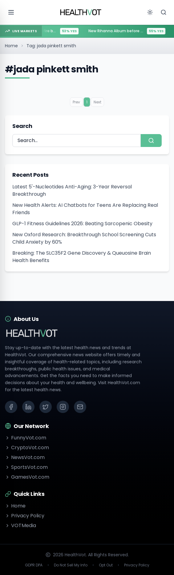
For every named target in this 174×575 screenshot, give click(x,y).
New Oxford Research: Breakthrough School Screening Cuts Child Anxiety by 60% (84, 238)
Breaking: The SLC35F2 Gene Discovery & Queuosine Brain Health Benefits (81, 256)
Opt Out (106, 565)
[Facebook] (11, 407)
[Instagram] (63, 407)
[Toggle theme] (150, 12)
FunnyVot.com (25, 437)
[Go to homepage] (81, 12)
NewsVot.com (25, 457)
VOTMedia (20, 525)
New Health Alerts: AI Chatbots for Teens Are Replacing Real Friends (85, 209)
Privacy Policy (24, 515)
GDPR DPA (33, 565)
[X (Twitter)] (45, 407)
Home (11, 46)
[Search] (163, 12)
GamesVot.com (27, 476)
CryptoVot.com (27, 447)
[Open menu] (11, 12)
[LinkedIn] (28, 407)
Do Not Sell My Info (70, 565)
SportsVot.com (26, 467)
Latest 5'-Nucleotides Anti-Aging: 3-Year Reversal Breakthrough (72, 190)
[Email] (80, 407)
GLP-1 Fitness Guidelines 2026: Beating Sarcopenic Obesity (82, 223)
